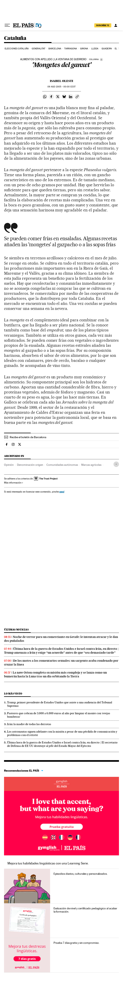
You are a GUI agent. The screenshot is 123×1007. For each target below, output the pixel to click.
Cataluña (15, 38)
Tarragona (70, 48)
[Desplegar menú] (7, 25)
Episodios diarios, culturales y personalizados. (80, 873)
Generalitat (38, 48)
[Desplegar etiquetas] (116, 464)
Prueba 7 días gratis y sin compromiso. (76, 942)
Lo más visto (13, 693)
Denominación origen (30, 464)
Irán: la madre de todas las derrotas (29, 724)
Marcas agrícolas (91, 464)
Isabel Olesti (61, 81)
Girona (84, 48)
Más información (13, 482)
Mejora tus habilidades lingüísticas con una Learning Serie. (48, 863)
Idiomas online (61, 784)
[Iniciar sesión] (115, 25)
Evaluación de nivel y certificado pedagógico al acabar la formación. (85, 910)
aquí (61, 491)
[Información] (101, 59)
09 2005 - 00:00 (61, 86)
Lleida (95, 48)
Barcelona (54, 48)
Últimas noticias (16, 629)
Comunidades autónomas (62, 464)
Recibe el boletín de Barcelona (28, 437)
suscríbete (102, 25)
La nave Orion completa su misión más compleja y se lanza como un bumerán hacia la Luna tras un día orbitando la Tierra (55, 674)
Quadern (107, 48)
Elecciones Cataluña (17, 48)
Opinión (9, 464)
